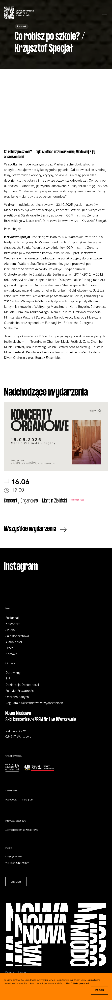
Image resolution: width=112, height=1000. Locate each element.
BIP (7, 679)
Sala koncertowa (17, 636)
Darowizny (12, 673)
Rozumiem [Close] (99, 990)
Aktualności (13, 642)
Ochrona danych (17, 697)
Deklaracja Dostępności (22, 685)
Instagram (27, 799)
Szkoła (10, 630)
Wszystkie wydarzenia (35, 529)
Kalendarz (12, 624)
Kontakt (11, 654)
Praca (9, 648)
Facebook (11, 799)
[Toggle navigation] (104, 13)
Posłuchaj (12, 618)
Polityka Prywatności (19, 691)
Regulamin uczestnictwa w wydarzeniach (34, 703)
